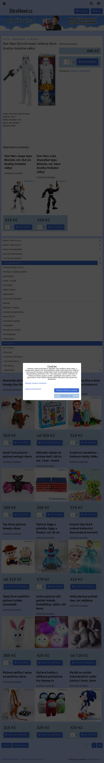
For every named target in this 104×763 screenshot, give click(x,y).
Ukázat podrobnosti (33, 389)
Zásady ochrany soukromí (35, 383)
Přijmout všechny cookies (66, 390)
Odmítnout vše (67, 396)
